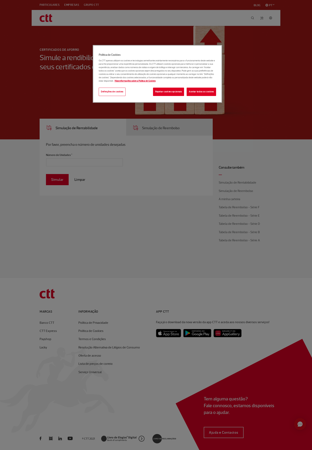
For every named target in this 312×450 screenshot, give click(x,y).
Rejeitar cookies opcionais (168, 91)
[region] (157, 74)
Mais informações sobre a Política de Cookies (135, 80)
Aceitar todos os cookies (201, 91)
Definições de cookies (112, 91)
